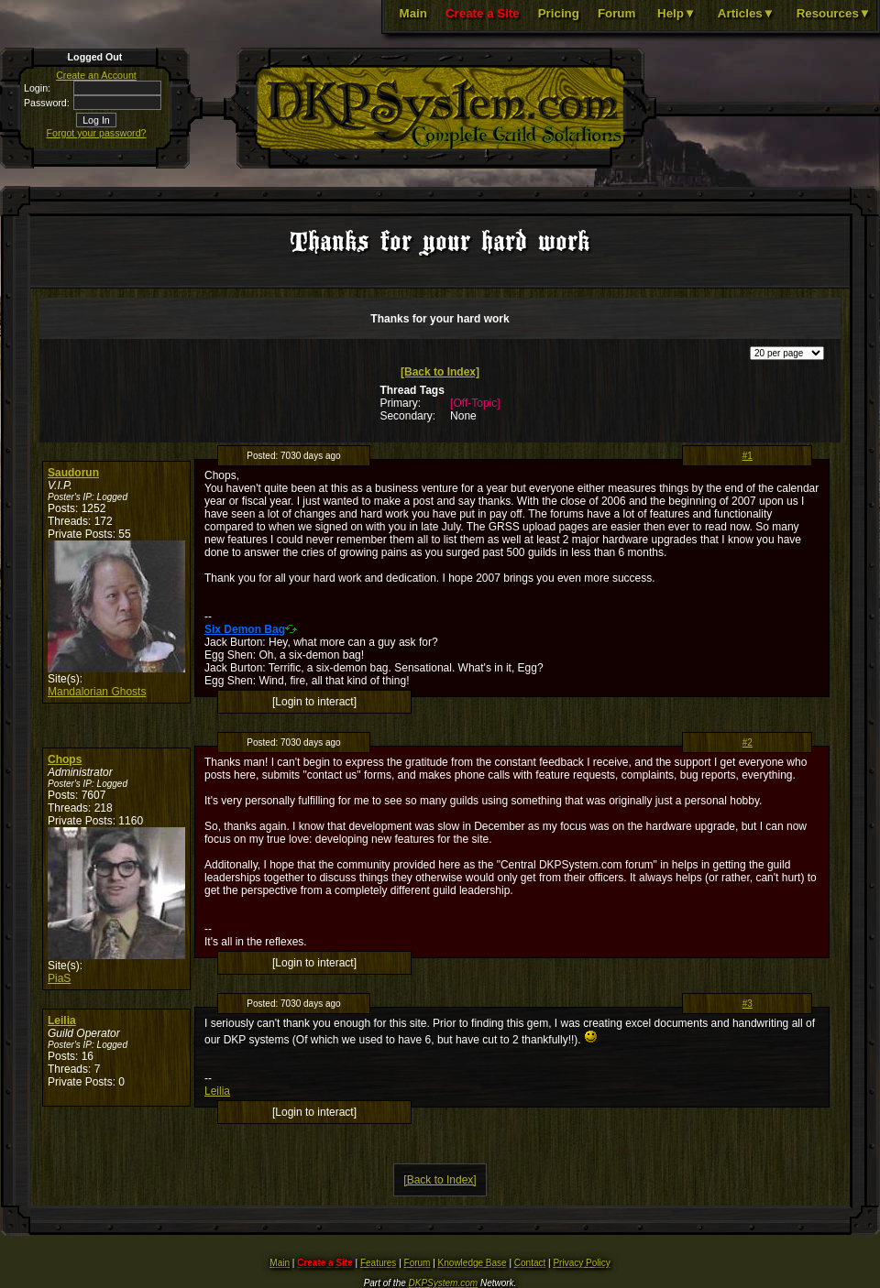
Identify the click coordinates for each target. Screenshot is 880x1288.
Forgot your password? (97, 132)
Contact (529, 1263)
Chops (65, 759)
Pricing (558, 13)
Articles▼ (746, 13)
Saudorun (73, 472)
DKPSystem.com (443, 1283)
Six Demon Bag (244, 629)
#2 (747, 742)
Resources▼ (834, 13)
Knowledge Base (472, 1263)
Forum (616, 13)
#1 (747, 456)
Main (413, 13)
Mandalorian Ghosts (97, 691)
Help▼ (676, 13)
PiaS (59, 978)
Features (378, 1263)
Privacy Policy (581, 1263)
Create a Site (483, 13)
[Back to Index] (440, 372)
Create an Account (96, 75)
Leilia (62, 1020)
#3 (747, 1004)
